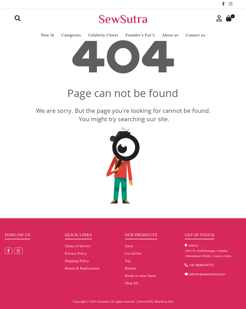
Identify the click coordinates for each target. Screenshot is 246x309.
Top (128, 261)
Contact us (195, 35)
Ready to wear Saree (140, 276)
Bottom (130, 268)
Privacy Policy (76, 253)
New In (47, 35)
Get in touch (199, 235)
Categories (71, 35)
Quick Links (78, 235)
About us (170, 35)
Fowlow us (18, 235)
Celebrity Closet (103, 35)
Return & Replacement (82, 268)
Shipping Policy (77, 261)
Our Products (141, 235)
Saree (129, 246)
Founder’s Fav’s (140, 35)
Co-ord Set (133, 253)
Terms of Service (78, 246)
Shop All (131, 283)
